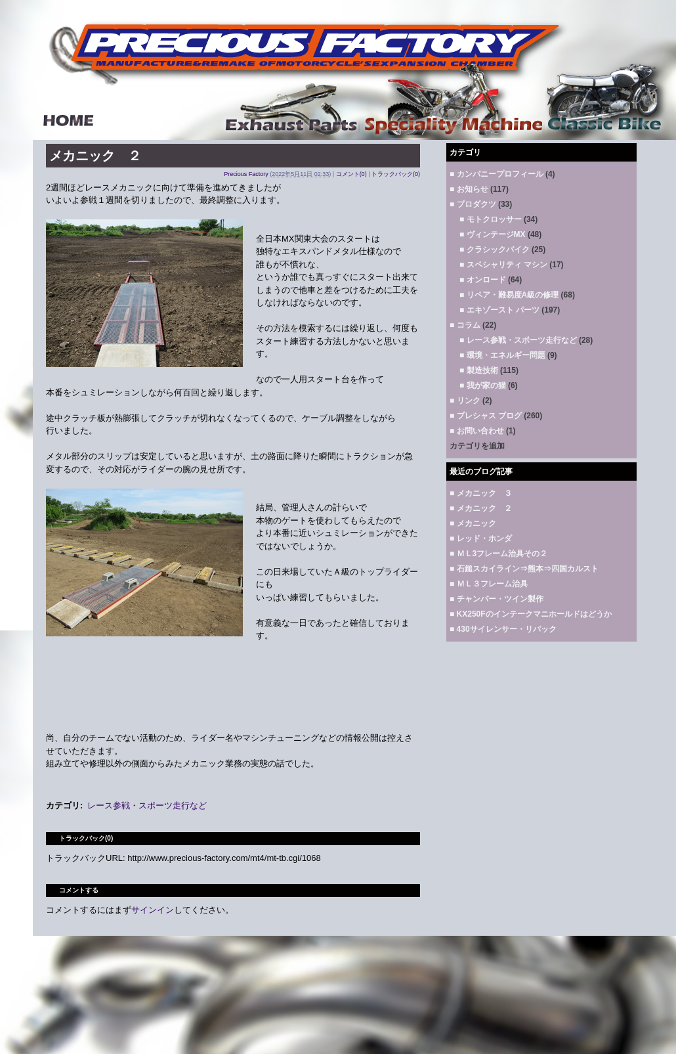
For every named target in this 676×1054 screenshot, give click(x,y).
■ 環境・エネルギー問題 (502, 355)
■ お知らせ (469, 189)
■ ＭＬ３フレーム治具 (489, 583)
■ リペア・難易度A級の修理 (509, 294)
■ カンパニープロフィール (496, 174)
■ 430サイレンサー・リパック (503, 629)
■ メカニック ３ (481, 493)
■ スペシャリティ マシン (503, 264)
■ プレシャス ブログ (486, 415)
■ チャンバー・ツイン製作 (496, 599)
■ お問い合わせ (477, 430)
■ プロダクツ (473, 204)
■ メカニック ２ (481, 508)
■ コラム (465, 325)
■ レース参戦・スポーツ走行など (518, 340)
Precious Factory (246, 174)
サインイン (152, 910)
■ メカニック (473, 523)
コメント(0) (351, 174)
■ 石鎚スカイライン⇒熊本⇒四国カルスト (524, 568)
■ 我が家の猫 (482, 385)
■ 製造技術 (478, 370)
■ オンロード (482, 279)
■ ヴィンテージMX (492, 234)
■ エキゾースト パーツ (499, 310)
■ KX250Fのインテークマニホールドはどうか (531, 614)
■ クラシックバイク (494, 249)
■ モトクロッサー (490, 219)
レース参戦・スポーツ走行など (147, 805)
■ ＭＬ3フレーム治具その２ (498, 553)
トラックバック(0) (395, 174)
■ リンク (465, 400)
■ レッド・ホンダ (481, 538)
